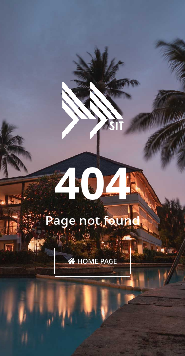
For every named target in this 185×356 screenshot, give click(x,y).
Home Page (92, 261)
